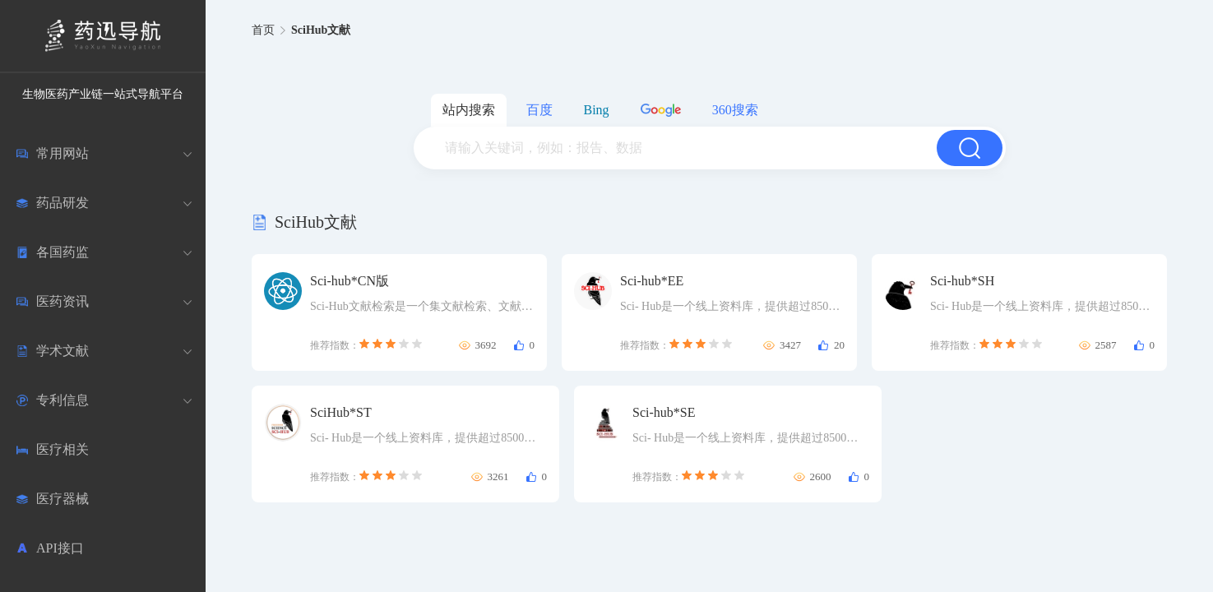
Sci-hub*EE (651, 281)
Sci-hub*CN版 (349, 281)
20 (839, 345)
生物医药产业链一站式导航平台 (102, 94)
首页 (263, 30)
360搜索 (735, 110)
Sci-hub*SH (962, 281)
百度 (539, 110)
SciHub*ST (341, 412)
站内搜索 (468, 110)
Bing (596, 110)
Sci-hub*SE (663, 412)
